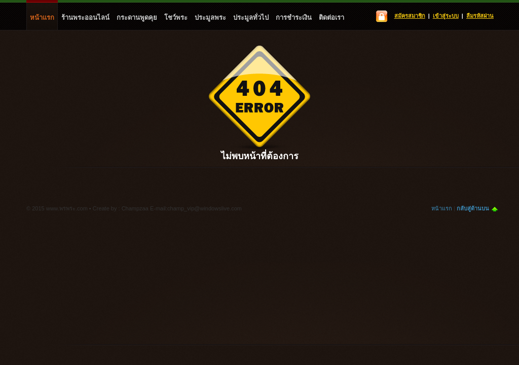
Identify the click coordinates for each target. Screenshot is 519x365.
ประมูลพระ (210, 17)
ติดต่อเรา (331, 17)
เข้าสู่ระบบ (446, 16)
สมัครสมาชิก (409, 16)
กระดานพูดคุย (137, 17)
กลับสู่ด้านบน (473, 208)
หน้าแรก (42, 17)
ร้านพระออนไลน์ (85, 17)
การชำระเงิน (294, 17)
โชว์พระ (176, 17)
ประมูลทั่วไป (251, 17)
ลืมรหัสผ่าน (480, 16)
